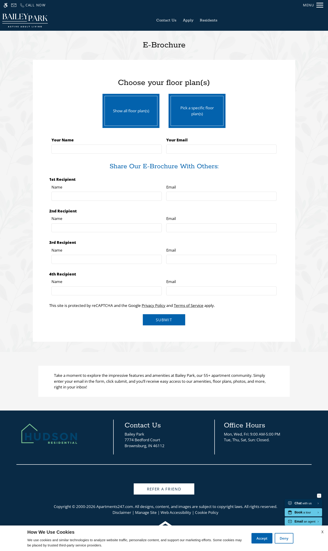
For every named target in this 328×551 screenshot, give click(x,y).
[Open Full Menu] (313, 5)
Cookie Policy (206, 512)
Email (171, 187)
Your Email (177, 140)
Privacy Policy (153, 305)
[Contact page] (14, 5)
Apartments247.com (114, 506)
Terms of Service (188, 305)
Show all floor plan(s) (130, 110)
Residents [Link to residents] (208, 20)
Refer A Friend (164, 489)
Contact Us (166, 20)
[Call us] (32, 5)
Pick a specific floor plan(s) (197, 110)
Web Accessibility (176, 512)
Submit (164, 319)
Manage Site (146, 512)
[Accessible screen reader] (6, 5)
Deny (284, 538)
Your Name (62, 140)
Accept (261, 538)
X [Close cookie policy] (322, 531)
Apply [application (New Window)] (188, 20)
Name (56, 187)
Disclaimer (122, 512)
